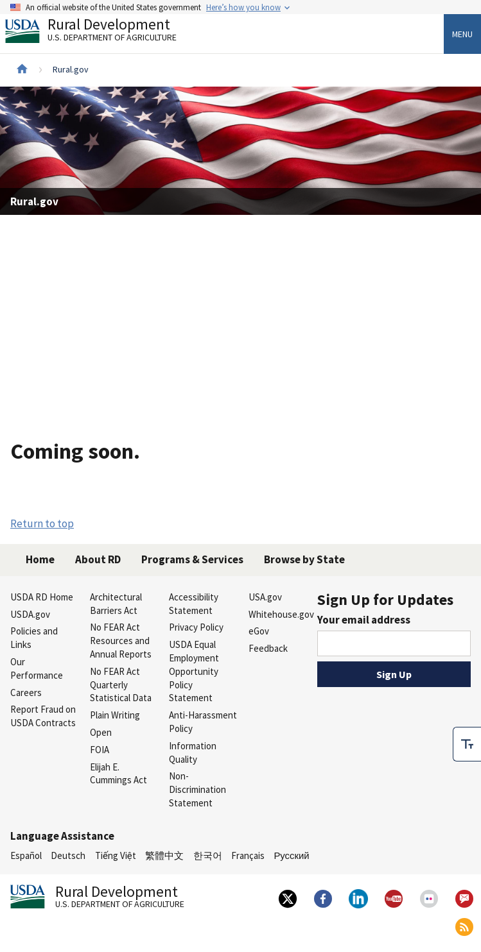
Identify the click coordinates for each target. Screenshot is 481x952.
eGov (259, 631)
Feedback (268, 648)
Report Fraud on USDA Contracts (43, 716)
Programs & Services (192, 559)
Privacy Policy (196, 627)
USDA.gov (30, 614)
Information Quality (192, 752)
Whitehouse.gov (281, 614)
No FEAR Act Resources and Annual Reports (121, 640)
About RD (98, 559)
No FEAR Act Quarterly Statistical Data (121, 684)
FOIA (99, 750)
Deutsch (68, 855)
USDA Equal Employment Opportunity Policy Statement (194, 671)
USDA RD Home (41, 597)
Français (248, 855)
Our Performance (36, 668)
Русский (291, 855)
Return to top (42, 523)
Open (101, 732)
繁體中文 (164, 855)
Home (40, 559)
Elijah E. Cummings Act (118, 773)
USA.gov (265, 597)
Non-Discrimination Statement (197, 789)
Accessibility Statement (193, 603)
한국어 (207, 855)
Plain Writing (115, 715)
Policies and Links (34, 637)
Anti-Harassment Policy (203, 722)
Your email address (363, 620)
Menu (462, 34)
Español (26, 855)
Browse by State (304, 559)
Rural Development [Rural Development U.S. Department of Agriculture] (101, 32)
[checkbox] (467, 744)
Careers (26, 692)
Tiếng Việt (115, 855)
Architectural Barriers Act (116, 603)
